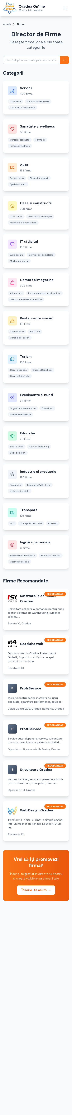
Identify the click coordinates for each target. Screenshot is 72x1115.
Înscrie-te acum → (36, 890)
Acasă (7, 24)
